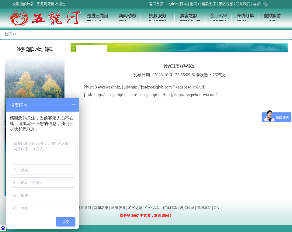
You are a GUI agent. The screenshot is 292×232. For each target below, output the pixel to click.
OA (216, 208)
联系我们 (243, 4)
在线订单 (169, 208)
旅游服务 (118, 208)
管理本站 (204, 208)
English (171, 4)
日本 (183, 4)
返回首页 (156, 4)
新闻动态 (101, 208)
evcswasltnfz (109, 87)
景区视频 (226, 4)
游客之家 (135, 208)
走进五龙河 (82, 208)
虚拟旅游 (186, 208)
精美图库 (208, 4)
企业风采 (152, 208)
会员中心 (260, 4)
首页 (8, 34)
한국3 (194, 4)
